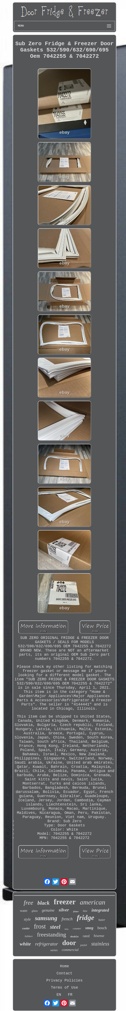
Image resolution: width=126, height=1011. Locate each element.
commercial (70, 950)
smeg (89, 928)
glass (35, 910)
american (92, 902)
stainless (100, 944)
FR (70, 995)
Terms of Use (64, 987)
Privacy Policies (64, 980)
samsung (46, 918)
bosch (102, 928)
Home (64, 966)
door (69, 943)
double (74, 936)
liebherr (29, 936)
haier (101, 919)
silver (64, 909)
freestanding (51, 934)
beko (67, 929)
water (24, 910)
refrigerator (46, 944)
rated (86, 936)
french (67, 918)
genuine (48, 910)
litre (85, 910)
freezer (65, 902)
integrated (100, 910)
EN (58, 995)
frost (40, 926)
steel (55, 927)
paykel (83, 945)
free (28, 902)
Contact (64, 973)
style (27, 919)
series (54, 950)
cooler (26, 928)
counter (77, 928)
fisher (76, 911)
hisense (99, 936)
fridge (85, 917)
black (43, 903)
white (25, 944)
